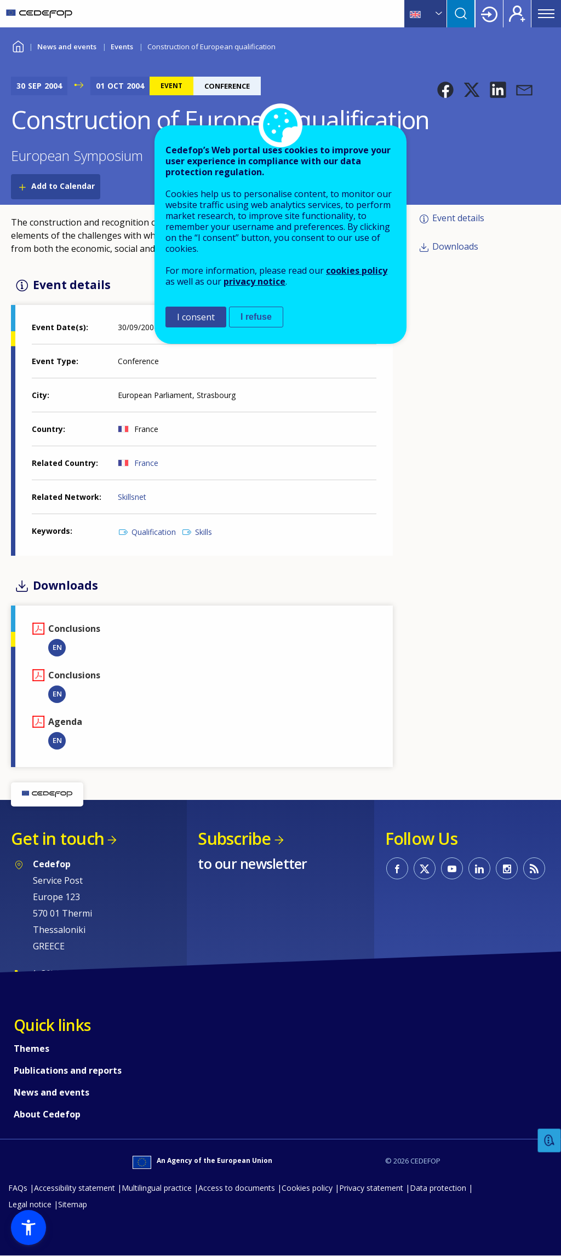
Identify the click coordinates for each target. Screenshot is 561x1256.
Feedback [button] (549, 1141)
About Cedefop (47, 1114)
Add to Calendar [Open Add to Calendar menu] (63, 186)
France (146, 463)
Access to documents (236, 1188)
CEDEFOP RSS (534, 868)
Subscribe (234, 838)
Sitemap (72, 1204)
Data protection (438, 1188)
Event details (458, 218)
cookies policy (356, 270)
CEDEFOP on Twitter (425, 868)
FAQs (17, 1188)
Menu (546, 13)
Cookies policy (307, 1188)
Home (18, 45)
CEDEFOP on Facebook (397, 868)
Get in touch (57, 838)
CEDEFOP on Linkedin (479, 868)
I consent (196, 317)
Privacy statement (371, 1188)
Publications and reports (68, 1070)
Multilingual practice (157, 1188)
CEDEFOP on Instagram (507, 868)
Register (517, 13)
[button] (445, 90)
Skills (203, 532)
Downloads (455, 246)
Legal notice (29, 1204)
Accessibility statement (74, 1188)
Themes (31, 1048)
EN (57, 647)
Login (489, 13)
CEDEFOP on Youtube (452, 868)
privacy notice (254, 281)
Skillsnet (132, 497)
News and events (66, 46)
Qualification (153, 532)
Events (122, 46)
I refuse (256, 316)
